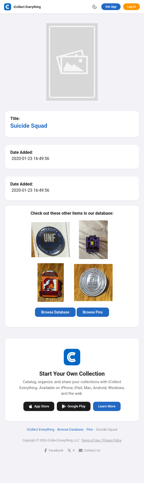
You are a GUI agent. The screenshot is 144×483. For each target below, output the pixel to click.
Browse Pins (93, 312)
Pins (89, 429)
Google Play (74, 406)
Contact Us (89, 450)
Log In (131, 7)
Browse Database (55, 312)
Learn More (106, 406)
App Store (39, 406)
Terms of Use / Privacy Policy (102, 440)
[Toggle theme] (95, 7)
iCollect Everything (40, 429)
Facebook (53, 450)
